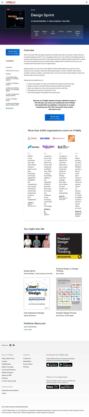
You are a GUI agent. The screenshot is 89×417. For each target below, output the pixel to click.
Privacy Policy (28, 364)
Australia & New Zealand (10, 390)
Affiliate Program (7, 372)
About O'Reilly (7, 355)
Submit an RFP (6, 375)
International (7, 387)
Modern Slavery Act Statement (46, 412)
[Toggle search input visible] (86, 2)
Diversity (5, 378)
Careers (4, 361)
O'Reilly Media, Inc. (77, 33)
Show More (9, 108)
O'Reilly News (6, 364)
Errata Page (28, 329)
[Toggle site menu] (2, 2)
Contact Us (27, 358)
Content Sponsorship (9, 381)
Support (26, 355)
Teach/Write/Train (8, 358)
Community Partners (9, 370)
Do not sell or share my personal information (15, 406)
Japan (4, 393)
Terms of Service (6, 412)
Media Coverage (7, 367)
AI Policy (26, 367)
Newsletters (27, 361)
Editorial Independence (28, 412)
